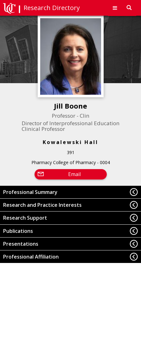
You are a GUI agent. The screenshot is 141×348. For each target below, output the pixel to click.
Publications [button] (18, 231)
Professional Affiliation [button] (31, 257)
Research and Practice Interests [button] (42, 205)
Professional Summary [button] (30, 192)
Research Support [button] (25, 218)
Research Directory (52, 7)
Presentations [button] (20, 244)
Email (74, 174)
